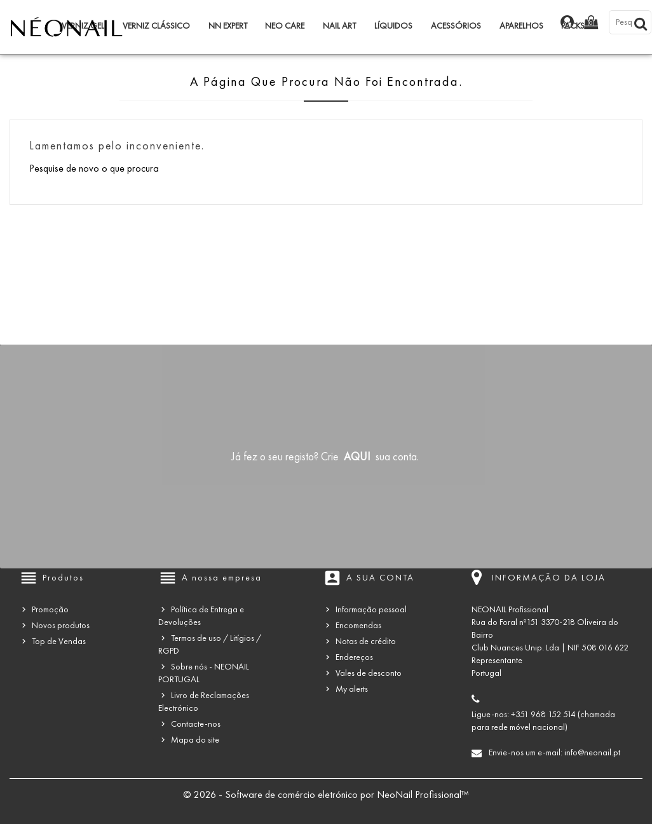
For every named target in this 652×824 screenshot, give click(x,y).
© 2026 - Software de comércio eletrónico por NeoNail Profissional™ (326, 794)
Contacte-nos (196, 723)
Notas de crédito (366, 641)
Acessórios (456, 25)
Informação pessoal (371, 609)
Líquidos (393, 25)
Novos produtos (61, 625)
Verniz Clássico (156, 25)
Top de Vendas (59, 641)
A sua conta (380, 577)
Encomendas (358, 625)
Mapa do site (195, 739)
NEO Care (284, 25)
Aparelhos (521, 25)
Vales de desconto (369, 673)
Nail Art (339, 25)
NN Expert (227, 25)
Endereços (354, 657)
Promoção (50, 609)
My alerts (352, 688)
